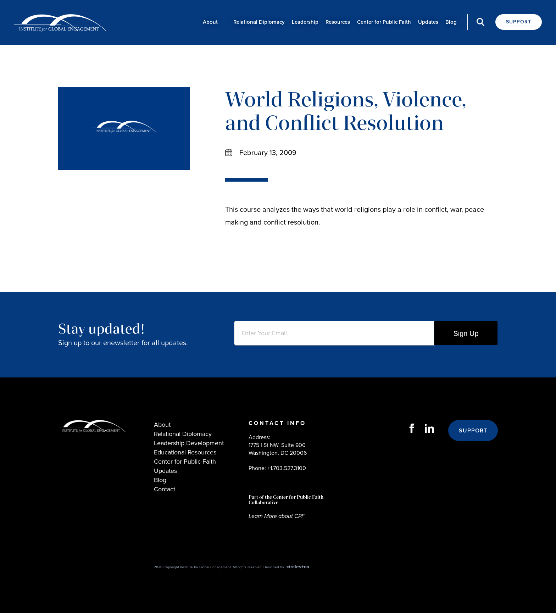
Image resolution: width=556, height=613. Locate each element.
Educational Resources (185, 452)
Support (518, 22)
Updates (428, 22)
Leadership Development (189, 443)
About (210, 22)
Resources (338, 22)
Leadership (305, 22)
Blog (451, 22)
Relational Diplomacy (259, 22)
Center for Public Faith (384, 22)
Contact (164, 489)
